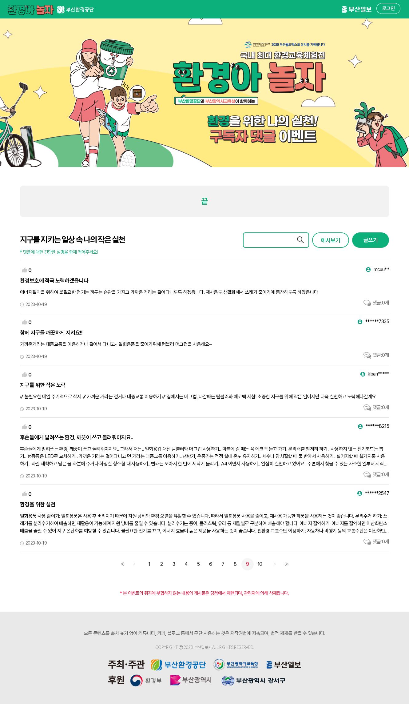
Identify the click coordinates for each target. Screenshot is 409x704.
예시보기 (330, 240)
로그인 (388, 8)
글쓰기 (370, 240)
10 (259, 564)
